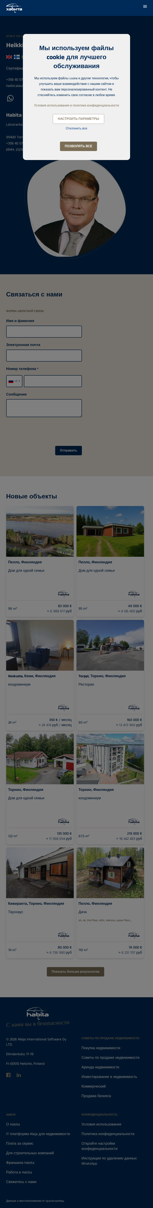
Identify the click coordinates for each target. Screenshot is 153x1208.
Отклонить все (76, 128)
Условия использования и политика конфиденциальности (76, 105)
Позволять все (78, 146)
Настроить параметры (78, 119)
